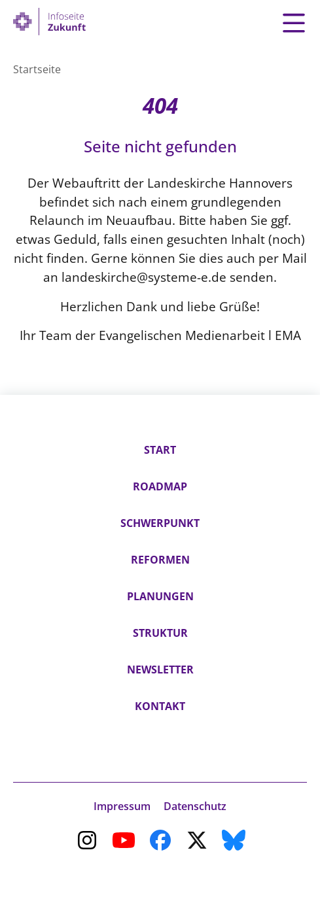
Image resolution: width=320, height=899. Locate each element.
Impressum (122, 806)
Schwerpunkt (160, 523)
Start (160, 450)
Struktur (160, 633)
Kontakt (160, 706)
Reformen (160, 559)
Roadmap (160, 486)
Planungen (160, 596)
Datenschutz (195, 806)
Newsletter (160, 669)
